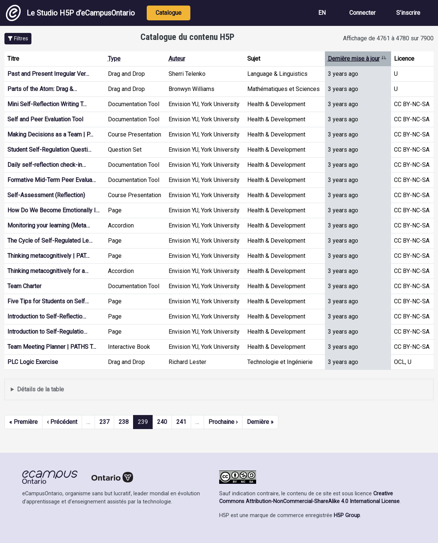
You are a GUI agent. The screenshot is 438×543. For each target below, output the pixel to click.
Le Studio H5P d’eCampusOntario (70, 13)
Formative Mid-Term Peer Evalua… (51, 179)
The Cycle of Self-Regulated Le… (49, 240)
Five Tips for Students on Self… (48, 301)
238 (124, 421)
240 (162, 421)
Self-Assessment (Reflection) (46, 195)
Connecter (362, 12)
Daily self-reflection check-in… (46, 164)
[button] (17, 38)
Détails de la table (40, 389)
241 (181, 421)
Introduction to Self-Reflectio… (46, 316)
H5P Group (347, 515)
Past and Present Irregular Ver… (48, 73)
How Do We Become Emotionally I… (53, 210)
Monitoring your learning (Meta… (48, 225)
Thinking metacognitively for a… (47, 270)
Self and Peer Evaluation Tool (45, 119)
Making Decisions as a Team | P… (50, 134)
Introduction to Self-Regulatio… (47, 331)
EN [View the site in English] (322, 12)
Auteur (177, 58)
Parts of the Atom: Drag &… (42, 88)
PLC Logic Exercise (32, 361)
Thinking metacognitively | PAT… (48, 255)
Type (114, 58)
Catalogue (168, 12)
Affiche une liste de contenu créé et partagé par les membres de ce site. (219, 389)
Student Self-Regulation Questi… (49, 149)
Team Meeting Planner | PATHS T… (51, 346)
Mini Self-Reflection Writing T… (46, 104)
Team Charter (24, 286)
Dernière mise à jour (357, 58)
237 (104, 421)
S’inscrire (408, 12)
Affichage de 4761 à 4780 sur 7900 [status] (388, 38)
